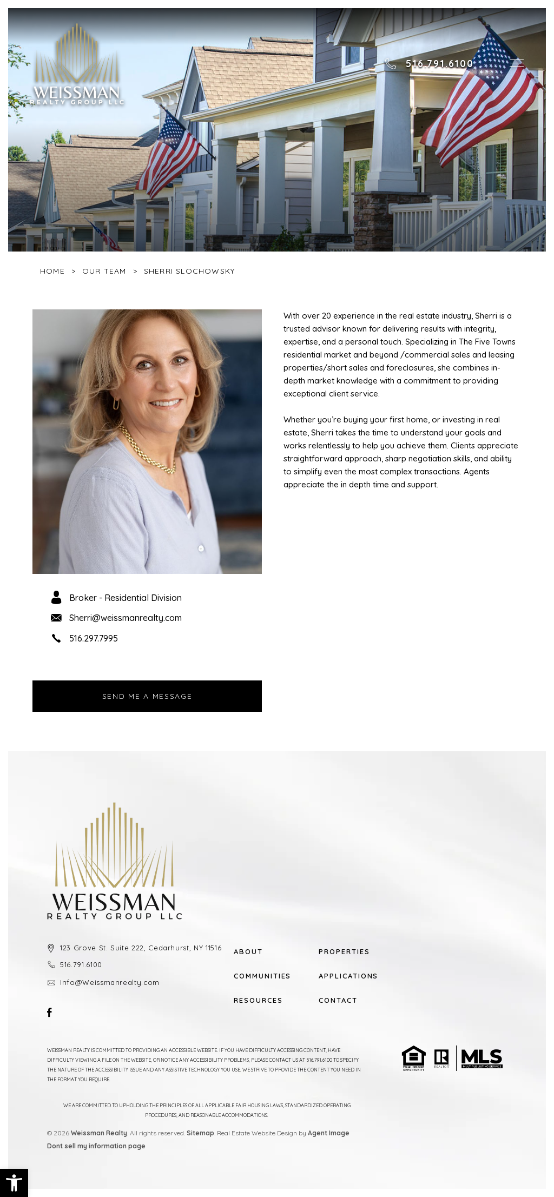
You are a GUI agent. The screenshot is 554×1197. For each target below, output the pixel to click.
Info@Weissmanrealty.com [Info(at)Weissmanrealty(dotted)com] (110, 982)
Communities (262, 976)
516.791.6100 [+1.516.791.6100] (81, 964)
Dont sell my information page (96, 1146)
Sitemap (200, 1133)
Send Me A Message (147, 696)
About (248, 951)
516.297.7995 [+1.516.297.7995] (93, 638)
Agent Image (328, 1133)
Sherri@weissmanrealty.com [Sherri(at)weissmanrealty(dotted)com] (125, 617)
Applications (348, 976)
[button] (14, 1183)
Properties (344, 951)
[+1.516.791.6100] (428, 64)
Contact (338, 1000)
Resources (258, 1000)
